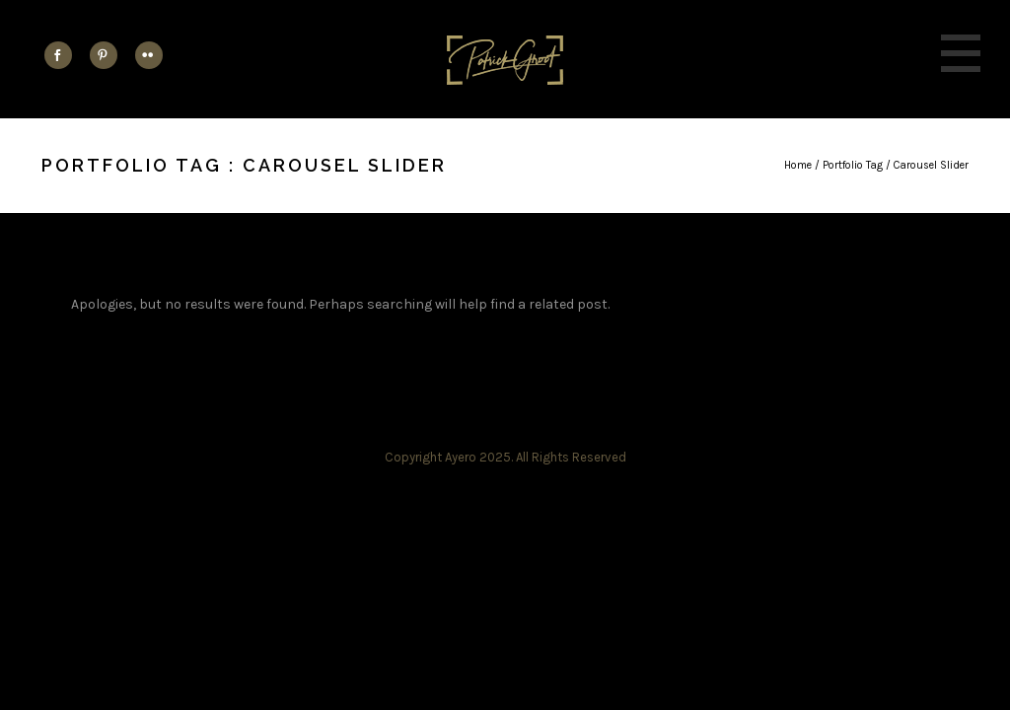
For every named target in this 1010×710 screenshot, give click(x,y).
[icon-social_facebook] (63, 55)
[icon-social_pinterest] (108, 55)
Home (798, 165)
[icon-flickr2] (149, 55)
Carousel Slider (931, 165)
